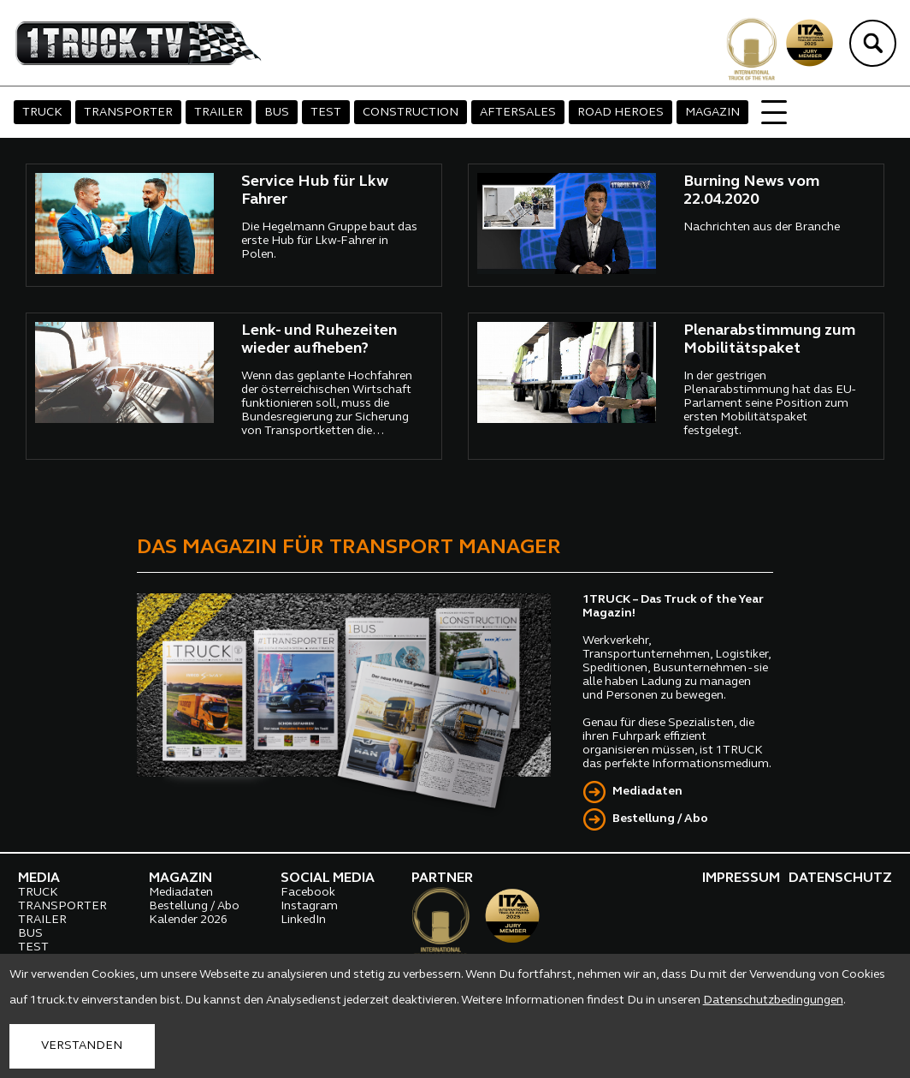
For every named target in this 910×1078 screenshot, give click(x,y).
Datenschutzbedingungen (773, 1000)
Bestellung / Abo (660, 819)
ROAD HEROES (620, 112)
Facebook (308, 892)
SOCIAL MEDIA (328, 878)
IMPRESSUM (741, 878)
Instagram (309, 906)
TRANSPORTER (128, 112)
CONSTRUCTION (410, 112)
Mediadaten (647, 791)
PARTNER (442, 878)
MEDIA (39, 878)
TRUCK (42, 112)
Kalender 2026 (188, 920)
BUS (276, 112)
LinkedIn (303, 920)
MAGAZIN (712, 112)
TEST (325, 112)
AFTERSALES (518, 112)
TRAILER (218, 112)
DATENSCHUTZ (840, 878)
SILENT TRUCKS (807, 112)
